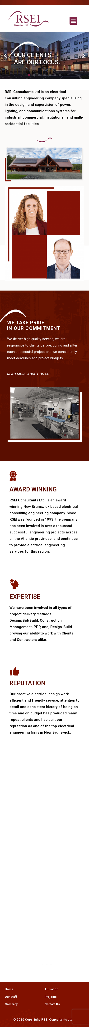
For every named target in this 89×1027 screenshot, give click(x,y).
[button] (73, 21)
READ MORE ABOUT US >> (28, 374)
